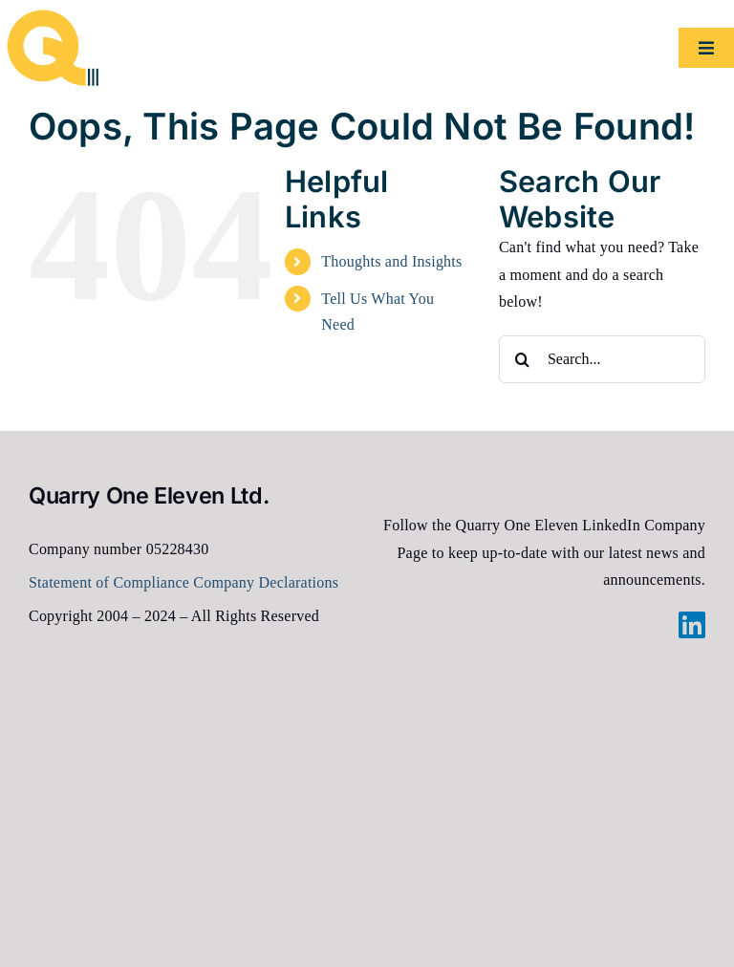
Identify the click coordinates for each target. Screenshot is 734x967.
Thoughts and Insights (391, 261)
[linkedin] (692, 625)
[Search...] (602, 359)
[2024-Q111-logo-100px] (52, 17)
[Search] (523, 359)
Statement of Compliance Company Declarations (183, 582)
